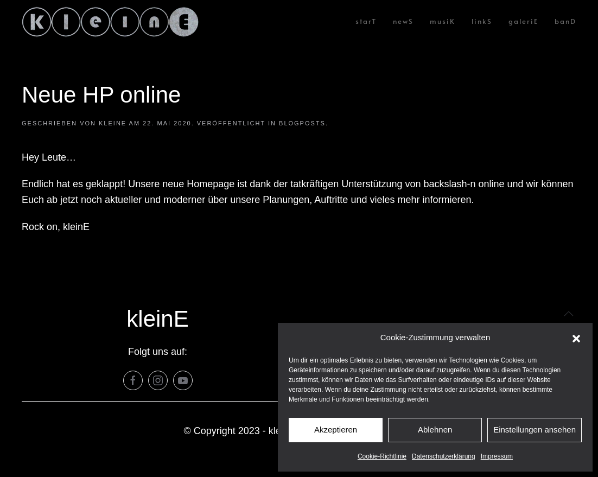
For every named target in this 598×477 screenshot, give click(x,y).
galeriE (523, 21)
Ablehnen (435, 429)
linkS (482, 21)
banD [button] (565, 21)
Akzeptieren (335, 429)
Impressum (497, 456)
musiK (442, 21)
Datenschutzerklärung (443, 456)
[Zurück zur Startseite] (110, 21)
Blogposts (302, 123)
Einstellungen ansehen (534, 429)
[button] (576, 338)
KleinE (112, 123)
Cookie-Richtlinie (382, 456)
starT (366, 21)
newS (403, 21)
